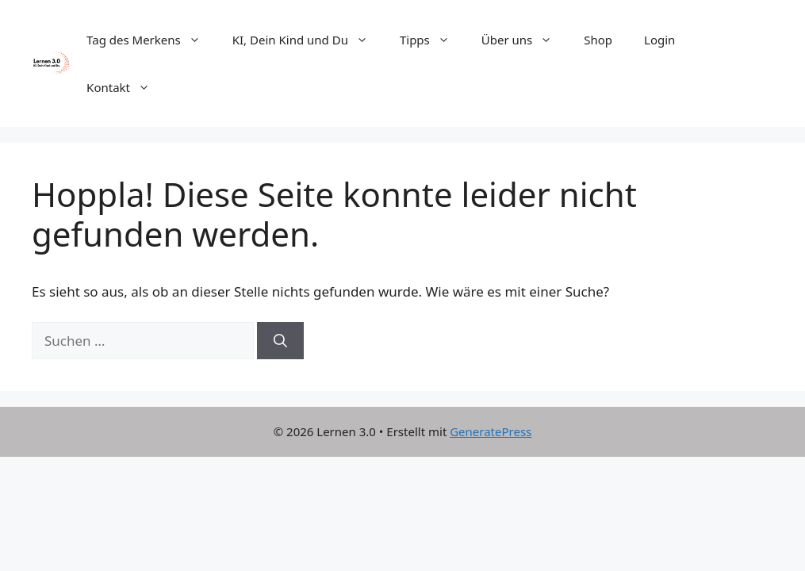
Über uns (524, 39)
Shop (598, 40)
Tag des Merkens (151, 39)
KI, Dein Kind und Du (308, 39)
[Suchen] (280, 341)
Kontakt (126, 87)
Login (659, 40)
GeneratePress (490, 431)
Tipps (433, 39)
